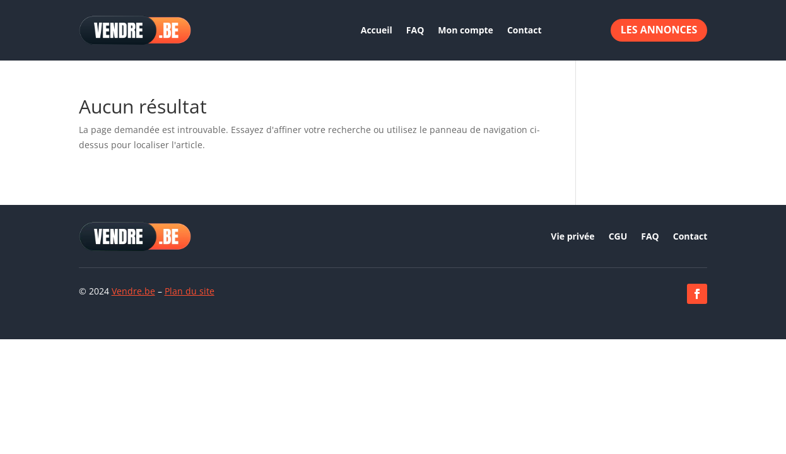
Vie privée (572, 237)
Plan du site (189, 291)
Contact (524, 30)
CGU (618, 237)
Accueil (376, 30)
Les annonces (659, 30)
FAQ (415, 30)
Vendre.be (133, 291)
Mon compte (465, 30)
